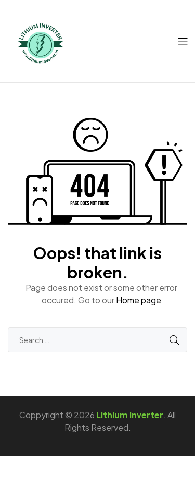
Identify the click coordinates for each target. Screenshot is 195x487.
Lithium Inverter (129, 414)
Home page (138, 300)
